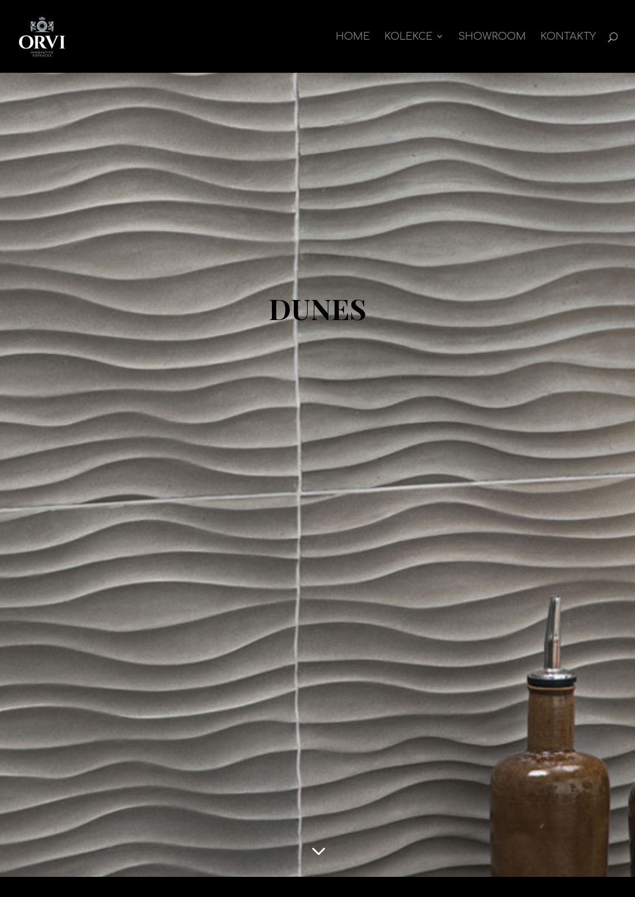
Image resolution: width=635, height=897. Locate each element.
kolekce (408, 37)
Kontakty (568, 37)
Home (353, 37)
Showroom (492, 37)
